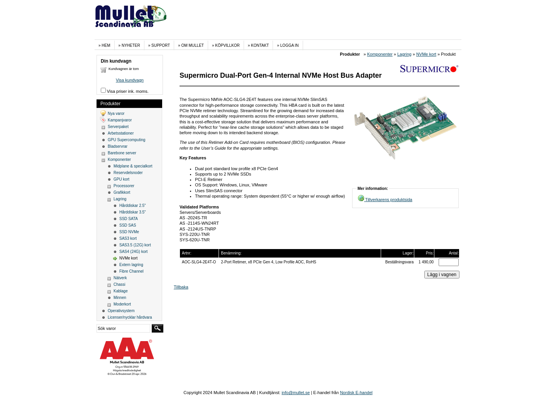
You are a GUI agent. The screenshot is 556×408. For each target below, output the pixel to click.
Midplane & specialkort (133, 166)
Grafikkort (122, 192)
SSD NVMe (129, 232)
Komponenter (380, 54)
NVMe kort (426, 54)
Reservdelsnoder (128, 173)
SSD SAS (127, 225)
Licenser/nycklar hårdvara (130, 317)
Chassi (119, 284)
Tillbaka (181, 287)
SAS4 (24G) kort (133, 251)
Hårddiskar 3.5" (132, 212)
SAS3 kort (128, 238)
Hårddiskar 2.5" (132, 205)
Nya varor (116, 113)
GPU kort (121, 179)
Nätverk (120, 278)
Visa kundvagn (130, 80)
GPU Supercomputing (126, 140)
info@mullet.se (295, 392)
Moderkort (122, 304)
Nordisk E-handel (356, 392)
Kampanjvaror (120, 120)
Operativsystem (121, 311)
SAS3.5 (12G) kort (135, 245)
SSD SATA (128, 219)
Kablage (121, 291)
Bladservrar (117, 146)
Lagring (404, 54)
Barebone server (122, 153)
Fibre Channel (131, 271)
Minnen (120, 297)
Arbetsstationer (121, 133)
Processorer (124, 186)
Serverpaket (118, 127)
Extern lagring (131, 265)
